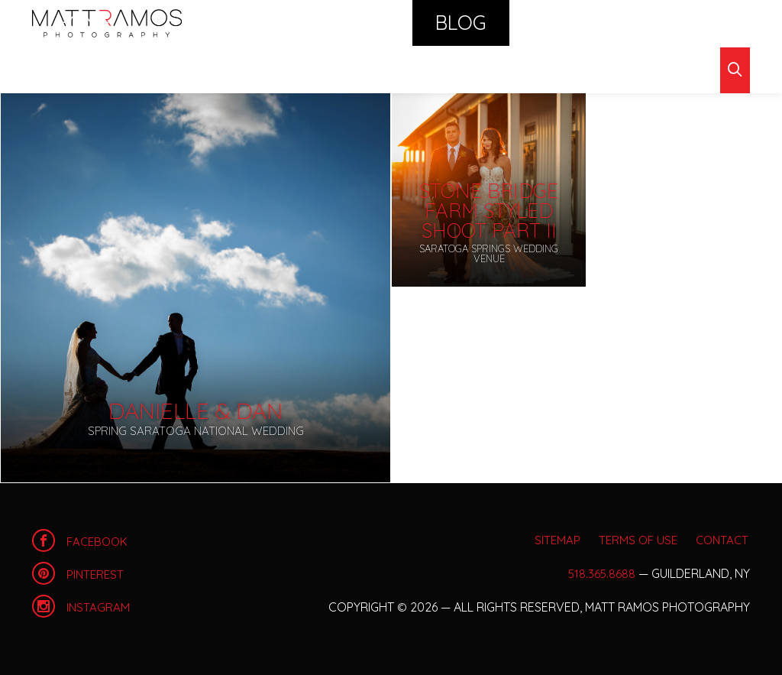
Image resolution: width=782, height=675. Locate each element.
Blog (390, 22)
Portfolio (312, 22)
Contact (676, 22)
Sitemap (537, 539)
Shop (540, 22)
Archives (120, 68)
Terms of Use (627, 539)
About (600, 22)
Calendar (465, 22)
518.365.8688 (601, 573)
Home (107, 23)
